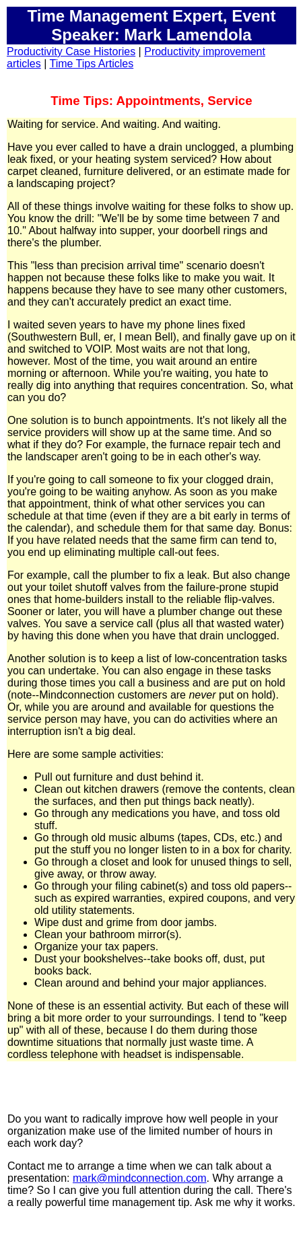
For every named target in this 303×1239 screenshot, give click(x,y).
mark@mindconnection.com (140, 1178)
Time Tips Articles (91, 63)
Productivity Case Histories (71, 51)
